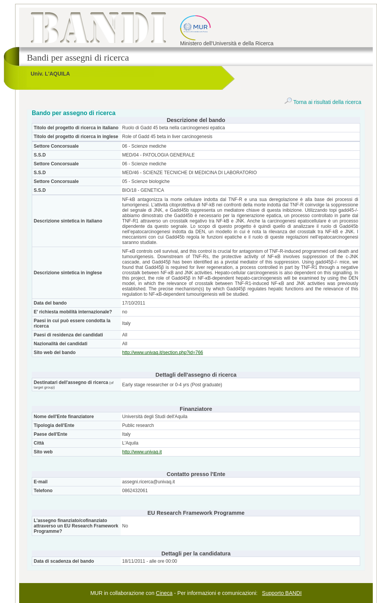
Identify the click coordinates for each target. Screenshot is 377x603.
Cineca (164, 593)
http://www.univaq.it (142, 452)
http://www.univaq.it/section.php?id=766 (162, 352)
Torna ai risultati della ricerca (322, 102)
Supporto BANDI (282, 593)
